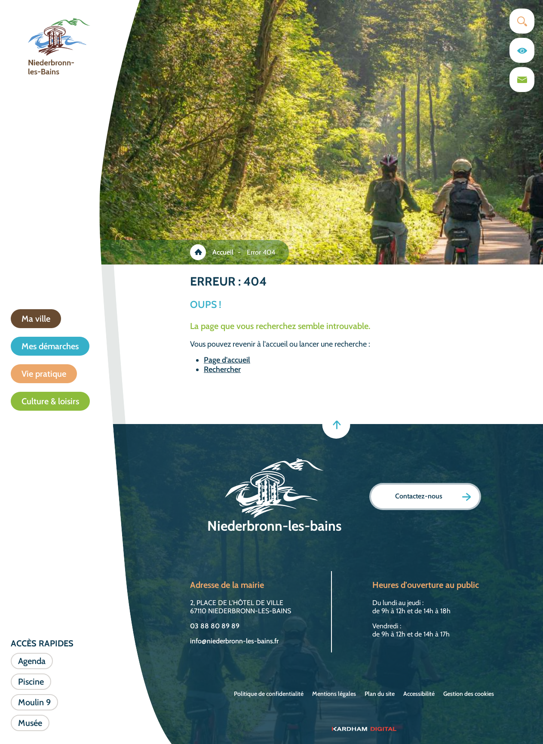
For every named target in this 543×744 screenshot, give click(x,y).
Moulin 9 (34, 702)
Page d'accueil (227, 360)
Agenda (32, 661)
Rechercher (222, 369)
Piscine (31, 681)
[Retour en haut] (336, 424)
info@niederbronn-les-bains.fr (234, 641)
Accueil (222, 252)
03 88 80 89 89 (214, 626)
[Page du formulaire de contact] (521, 79)
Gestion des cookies (468, 694)
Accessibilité (419, 694)
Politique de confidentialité (269, 694)
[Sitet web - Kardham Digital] (364, 728)
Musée (30, 723)
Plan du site (380, 694)
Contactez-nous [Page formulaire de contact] (433, 496)
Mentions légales (334, 694)
